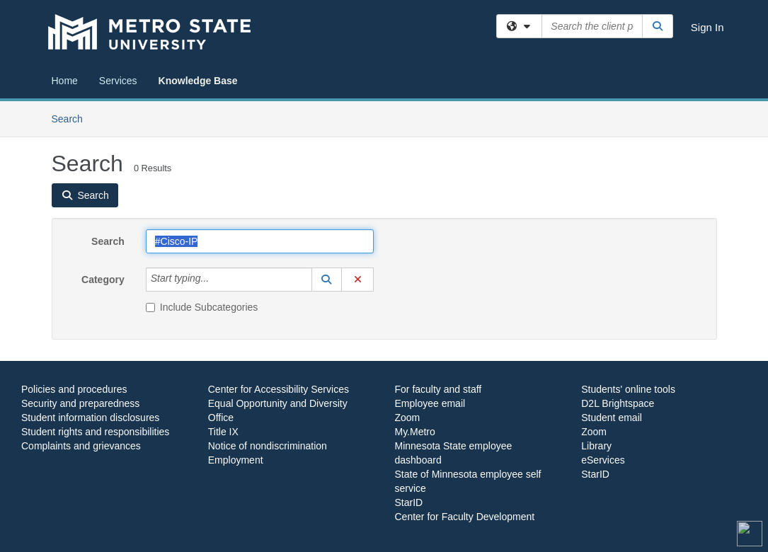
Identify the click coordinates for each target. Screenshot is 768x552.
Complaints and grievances (81, 446)
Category (103, 279)
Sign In (707, 27)
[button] (327, 280)
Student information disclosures (90, 417)
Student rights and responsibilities (95, 431)
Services (118, 80)
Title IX (223, 431)
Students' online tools (628, 389)
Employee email (430, 403)
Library (596, 446)
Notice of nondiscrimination (267, 446)
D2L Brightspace (617, 403)
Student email (611, 417)
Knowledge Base (198, 80)
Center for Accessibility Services (278, 389)
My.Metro (415, 431)
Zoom (407, 417)
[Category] (216, 279)
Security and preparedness (80, 403)
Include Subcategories (202, 307)
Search (72, 118)
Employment (235, 460)
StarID (409, 502)
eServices (602, 460)
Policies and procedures (74, 389)
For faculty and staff (438, 389)
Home (65, 80)
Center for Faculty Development (465, 516)
